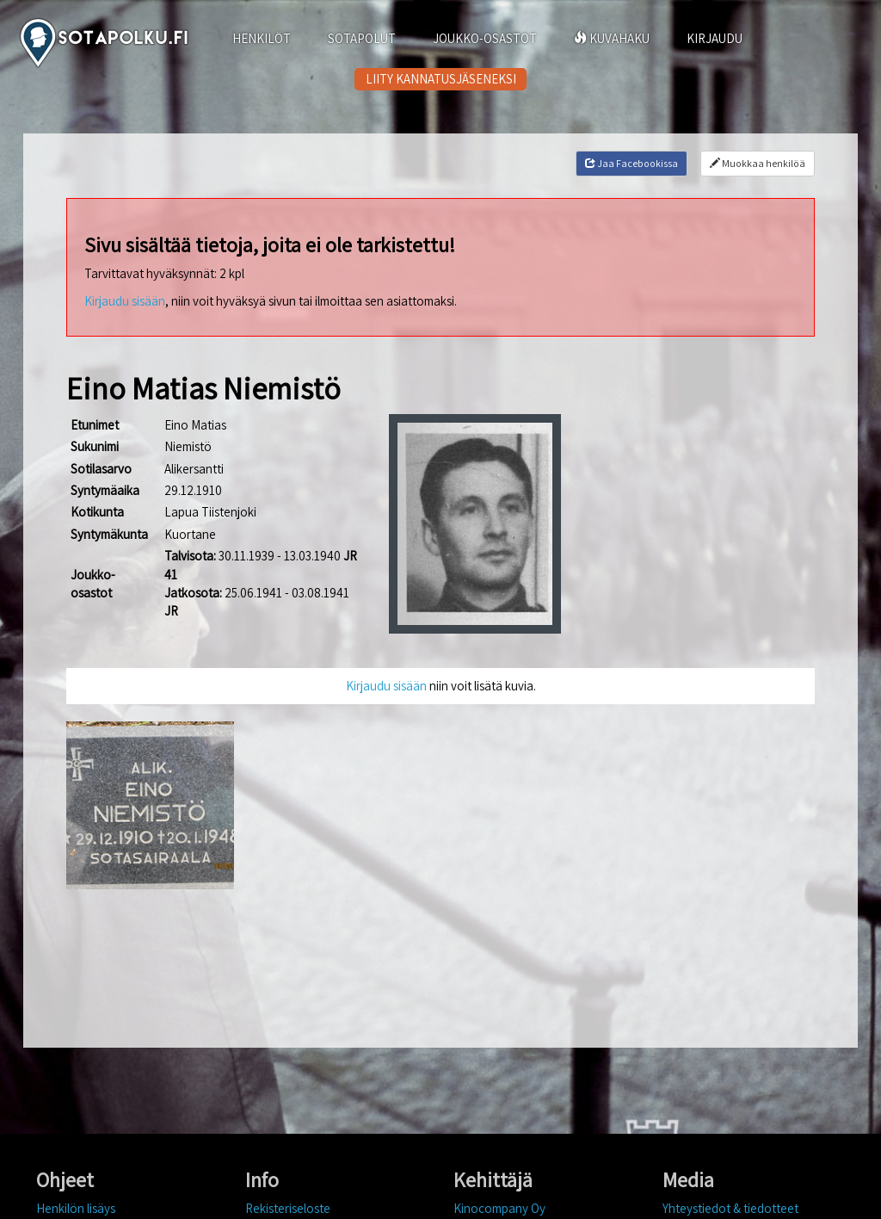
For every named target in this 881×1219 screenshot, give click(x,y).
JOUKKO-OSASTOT (485, 38)
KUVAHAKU (612, 38)
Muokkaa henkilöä (757, 163)
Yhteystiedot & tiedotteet (730, 1208)
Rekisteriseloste (287, 1208)
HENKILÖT (261, 38)
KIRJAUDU (714, 38)
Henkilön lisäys (75, 1208)
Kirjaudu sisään (124, 301)
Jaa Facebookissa (631, 163)
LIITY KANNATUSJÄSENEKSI (441, 79)
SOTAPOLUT (362, 38)
